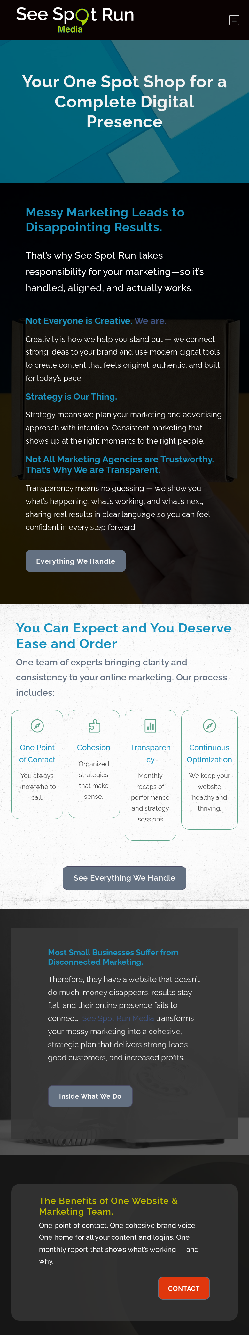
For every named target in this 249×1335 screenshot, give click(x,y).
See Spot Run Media (118, 1004)
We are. (150, 306)
